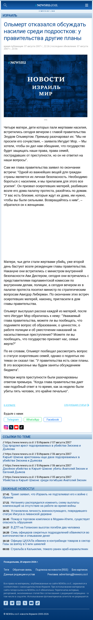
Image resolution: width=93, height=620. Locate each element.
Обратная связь (22, 569)
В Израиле (9, 405)
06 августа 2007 (61, 454)
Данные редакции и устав (19, 574)
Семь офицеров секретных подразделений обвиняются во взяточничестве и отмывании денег (46, 534)
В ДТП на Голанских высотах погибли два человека (45, 527)
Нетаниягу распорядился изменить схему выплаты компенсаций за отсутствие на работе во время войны (41, 504)
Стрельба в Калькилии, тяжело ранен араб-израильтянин (49, 549)
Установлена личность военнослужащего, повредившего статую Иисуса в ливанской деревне (45, 512)
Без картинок (80, 569)
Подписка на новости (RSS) (52, 569)
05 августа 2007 (61, 477)
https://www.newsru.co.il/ (19, 442)
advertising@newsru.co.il (73, 574)
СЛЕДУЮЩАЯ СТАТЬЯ (75, 405)
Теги (6, 569)
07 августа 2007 (61, 442)
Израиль (10, 15)
